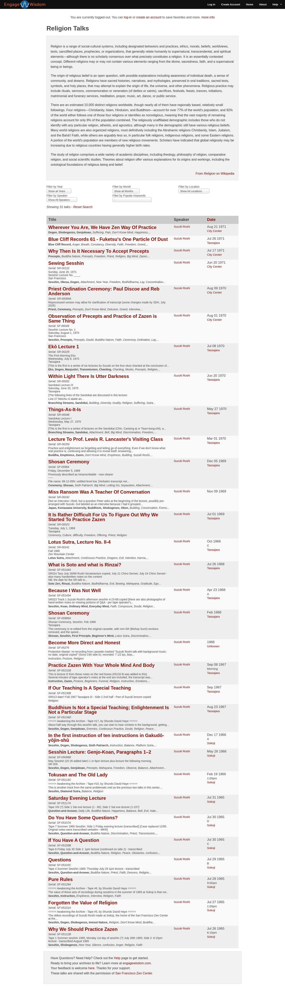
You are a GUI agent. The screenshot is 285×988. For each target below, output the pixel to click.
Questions (59, 859)
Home (249, 4)
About (263, 4)
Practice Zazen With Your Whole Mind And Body (101, 665)
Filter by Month (121, 186)
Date (211, 219)
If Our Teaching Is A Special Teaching (89, 688)
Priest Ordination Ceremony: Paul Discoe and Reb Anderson (104, 291)
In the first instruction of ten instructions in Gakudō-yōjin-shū (106, 738)
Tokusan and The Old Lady (78, 774)
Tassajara (213, 242)
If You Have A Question (73, 840)
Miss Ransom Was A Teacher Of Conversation (99, 492)
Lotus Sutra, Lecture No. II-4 (79, 542)
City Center (214, 231)
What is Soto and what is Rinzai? (84, 564)
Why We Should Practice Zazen (83, 929)
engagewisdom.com (137, 963)
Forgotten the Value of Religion (82, 902)
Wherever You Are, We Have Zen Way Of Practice (102, 227)
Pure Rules (60, 879)
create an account (149, 17)
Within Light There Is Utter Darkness (88, 376)
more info (208, 17)
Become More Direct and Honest (84, 642)
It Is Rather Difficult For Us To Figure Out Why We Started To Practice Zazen (103, 517)
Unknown (213, 646)
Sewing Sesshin (66, 263)
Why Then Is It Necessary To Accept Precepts (98, 251)
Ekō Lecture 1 (63, 346)
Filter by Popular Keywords (128, 195)
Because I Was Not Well (74, 590)
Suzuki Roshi (182, 226)
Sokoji (211, 743)
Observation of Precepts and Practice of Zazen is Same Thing (102, 319)
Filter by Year (55, 186)
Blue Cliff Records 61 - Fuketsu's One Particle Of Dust (108, 239)
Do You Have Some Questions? (83, 817)
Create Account (230, 4)
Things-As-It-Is (64, 409)
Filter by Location (189, 186)
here (91, 968)
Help (275, 4)
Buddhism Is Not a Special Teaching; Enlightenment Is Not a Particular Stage (108, 710)
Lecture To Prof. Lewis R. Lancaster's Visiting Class (105, 439)
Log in (211, 4)
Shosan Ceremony (68, 461)
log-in (128, 17)
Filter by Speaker (57, 195)
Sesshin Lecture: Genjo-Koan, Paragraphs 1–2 (99, 752)
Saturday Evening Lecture (77, 798)
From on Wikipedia (215, 173)
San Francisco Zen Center (133, 973)
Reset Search (82, 207)
